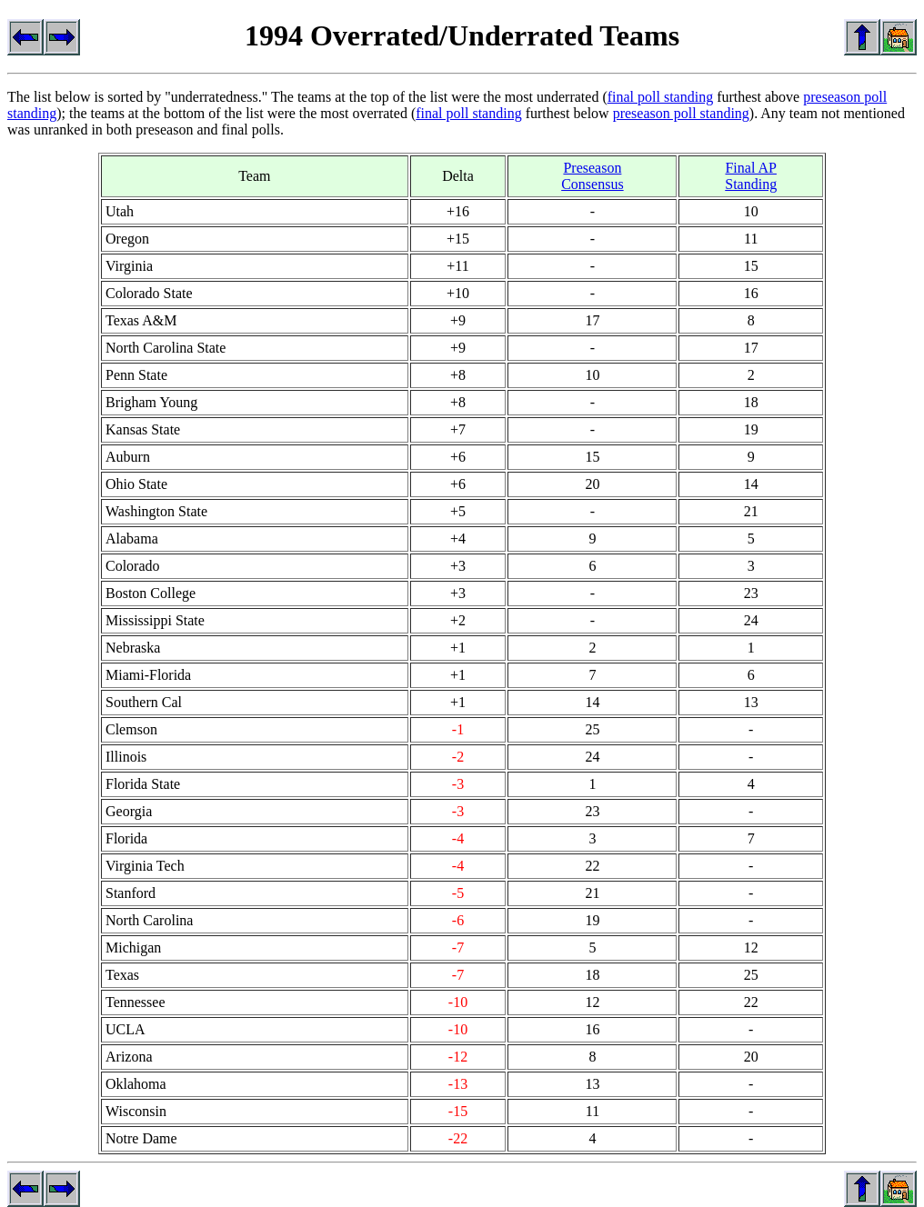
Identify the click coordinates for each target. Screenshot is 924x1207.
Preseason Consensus (592, 176)
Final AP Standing (751, 176)
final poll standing (660, 97)
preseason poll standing (681, 113)
